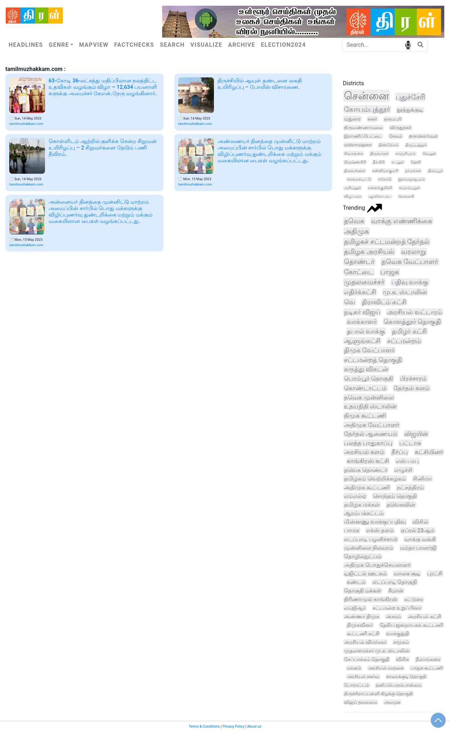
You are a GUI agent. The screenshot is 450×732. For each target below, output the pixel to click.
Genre (59, 44)
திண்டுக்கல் (389, 144)
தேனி (416, 162)
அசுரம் (393, 616)
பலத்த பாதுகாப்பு (368, 443)
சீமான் (396, 591)
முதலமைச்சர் (364, 282)
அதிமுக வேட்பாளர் (371, 424)
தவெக (354, 221)
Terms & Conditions (204, 726)
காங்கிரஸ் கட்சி (368, 461)
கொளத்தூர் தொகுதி (412, 321)
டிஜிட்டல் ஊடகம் (365, 573)
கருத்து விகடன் (366, 369)
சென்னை (366, 96)
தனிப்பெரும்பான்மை (398, 685)
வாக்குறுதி (397, 633)
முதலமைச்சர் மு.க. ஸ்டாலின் (377, 651)
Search (172, 44)
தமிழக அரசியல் (369, 252)
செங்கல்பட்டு (359, 179)
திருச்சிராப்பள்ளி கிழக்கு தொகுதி (378, 693)
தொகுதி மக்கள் (362, 591)
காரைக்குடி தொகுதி (406, 676)
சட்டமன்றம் (404, 341)
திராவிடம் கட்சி (384, 302)
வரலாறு (413, 252)
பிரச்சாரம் (413, 378)
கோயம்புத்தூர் (367, 109)
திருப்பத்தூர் (416, 144)
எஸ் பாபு (407, 461)
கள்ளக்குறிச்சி (380, 187)
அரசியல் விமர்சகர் (365, 642)
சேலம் (395, 136)
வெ (349, 302)
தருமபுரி (392, 119)
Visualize (206, 44)
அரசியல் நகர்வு (363, 676)
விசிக (402, 659)
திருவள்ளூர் (354, 170)
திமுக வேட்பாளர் (369, 350)
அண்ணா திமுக (361, 616)
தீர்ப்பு (399, 452)
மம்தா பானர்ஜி (418, 548)
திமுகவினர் (360, 625)
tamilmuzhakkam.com (26, 124)
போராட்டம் (356, 685)
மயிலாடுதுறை (358, 144)
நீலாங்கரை (428, 659)
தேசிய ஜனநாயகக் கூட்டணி (411, 625)
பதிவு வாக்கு (410, 282)
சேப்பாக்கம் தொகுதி (366, 659)
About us (254, 726)
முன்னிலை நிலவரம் (368, 548)
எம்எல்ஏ (355, 496)
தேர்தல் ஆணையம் (371, 433)
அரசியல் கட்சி (424, 616)
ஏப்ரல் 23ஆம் (418, 530)
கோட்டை (359, 272)
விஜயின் (416, 433)
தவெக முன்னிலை (369, 397)
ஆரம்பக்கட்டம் (364, 513)
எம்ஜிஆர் (355, 608)
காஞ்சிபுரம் (405, 153)
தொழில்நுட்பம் (362, 556)
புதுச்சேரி (410, 97)
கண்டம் (356, 582)
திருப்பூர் (435, 170)
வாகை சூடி (407, 573)
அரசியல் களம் (364, 452)
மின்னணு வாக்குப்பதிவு (375, 521)
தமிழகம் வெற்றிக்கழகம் (375, 478)
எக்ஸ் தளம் (380, 530)
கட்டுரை (413, 599)
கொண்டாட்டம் (365, 388)
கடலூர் (397, 162)
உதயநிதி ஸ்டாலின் (370, 406)
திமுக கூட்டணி (365, 415)
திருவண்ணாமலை (363, 127)
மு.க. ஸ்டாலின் (405, 292)
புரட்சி (434, 573)
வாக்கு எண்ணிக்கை (401, 221)
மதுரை (352, 119)
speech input (408, 44)
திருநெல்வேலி (423, 136)
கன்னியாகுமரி (385, 170)
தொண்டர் (359, 262)
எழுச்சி (403, 470)
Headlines (26, 44)
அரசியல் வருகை (386, 668)
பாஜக (389, 272)
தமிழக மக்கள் (362, 504)
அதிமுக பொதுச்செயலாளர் (377, 565)
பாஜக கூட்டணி (426, 668)
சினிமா (422, 478)
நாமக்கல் (413, 170)
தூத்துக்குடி (410, 110)
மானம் (354, 668)
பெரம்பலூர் (409, 187)
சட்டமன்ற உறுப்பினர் (397, 608)
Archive (241, 44)
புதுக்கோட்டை (379, 196)
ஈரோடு (384, 179)
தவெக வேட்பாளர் (409, 262)
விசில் (420, 522)
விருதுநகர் (400, 127)
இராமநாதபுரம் (411, 179)
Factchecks (134, 44)
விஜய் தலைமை (360, 702)
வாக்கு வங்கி (420, 539)
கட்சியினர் (429, 452)
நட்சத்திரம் (410, 487)
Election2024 (283, 44)
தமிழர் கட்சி (409, 331)
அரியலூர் (352, 187)
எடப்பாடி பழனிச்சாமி (371, 539)
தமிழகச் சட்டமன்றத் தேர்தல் (387, 242)
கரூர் (372, 119)
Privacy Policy (233, 726)
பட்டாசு (410, 443)
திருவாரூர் (379, 153)
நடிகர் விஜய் (362, 312)
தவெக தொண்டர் (366, 470)
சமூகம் (401, 642)
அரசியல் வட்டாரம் (414, 312)
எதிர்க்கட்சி (360, 292)
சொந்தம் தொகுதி (395, 496)
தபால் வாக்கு (366, 331)
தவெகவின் (400, 504)
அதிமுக (356, 231)
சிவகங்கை (353, 153)
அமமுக (392, 702)
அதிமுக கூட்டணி (367, 487)
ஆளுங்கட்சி (362, 341)
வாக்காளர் (362, 321)
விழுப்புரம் (352, 196)
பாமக (351, 530)
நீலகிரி (379, 162)
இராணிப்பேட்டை (363, 136)
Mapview (93, 44)
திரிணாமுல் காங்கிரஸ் (371, 599)
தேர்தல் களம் (412, 388)
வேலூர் (429, 153)
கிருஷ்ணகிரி (355, 162)
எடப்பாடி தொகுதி (394, 582)
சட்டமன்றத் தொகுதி (373, 360)
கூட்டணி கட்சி (363, 633)
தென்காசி (406, 196)
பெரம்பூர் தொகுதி (368, 378)
